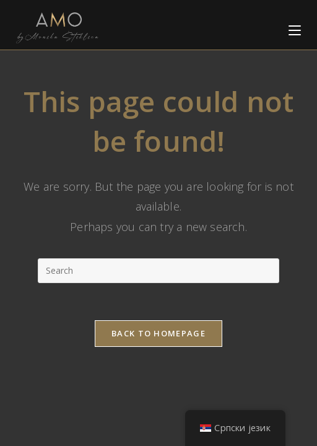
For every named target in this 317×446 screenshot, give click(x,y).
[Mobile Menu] (295, 27)
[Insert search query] (158, 270)
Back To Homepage (158, 333)
